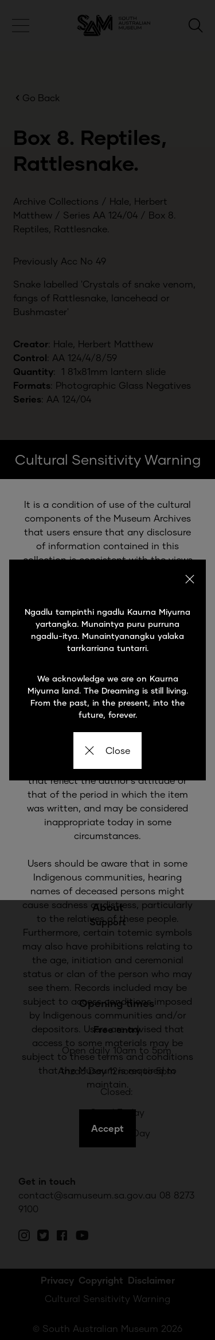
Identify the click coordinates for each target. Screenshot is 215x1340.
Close (107, 750)
